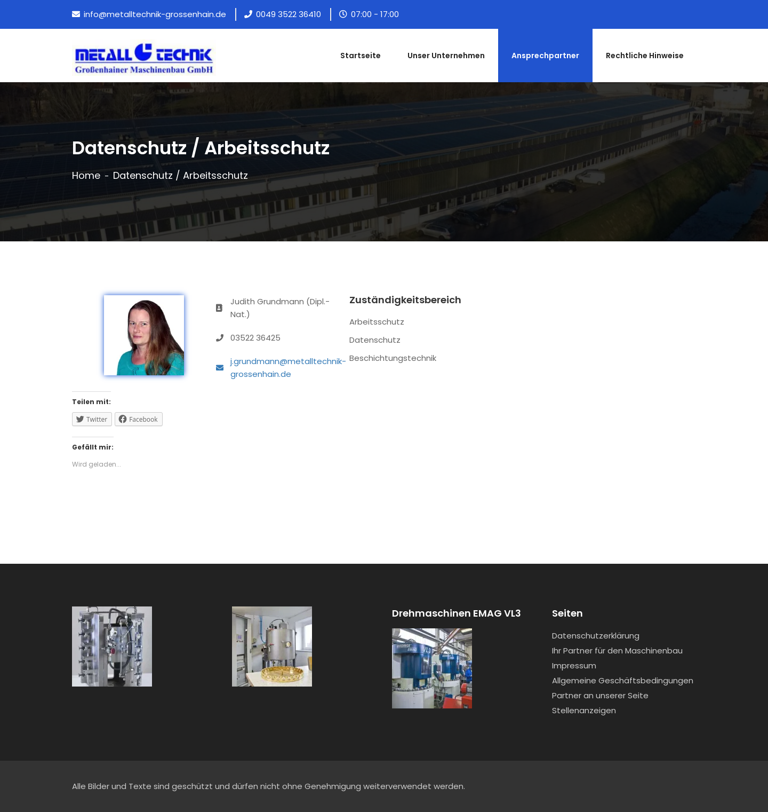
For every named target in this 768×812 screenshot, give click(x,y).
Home (86, 175)
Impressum (574, 665)
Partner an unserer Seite (600, 695)
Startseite (360, 55)
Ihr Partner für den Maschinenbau (617, 650)
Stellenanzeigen (584, 710)
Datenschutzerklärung (595, 635)
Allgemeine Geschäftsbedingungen (622, 680)
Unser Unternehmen (446, 55)
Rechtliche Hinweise (645, 55)
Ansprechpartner (545, 55)
